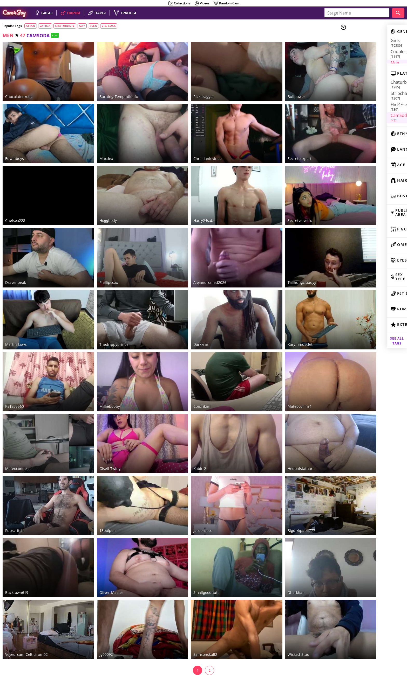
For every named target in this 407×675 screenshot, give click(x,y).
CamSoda (365, 101)
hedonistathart (272, 425)
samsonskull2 (186, 592)
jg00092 (96, 592)
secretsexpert (271, 146)
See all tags (378, 334)
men (8, 35)
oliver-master (102, 536)
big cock (109, 25)
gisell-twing (100, 425)
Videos (201, 3)
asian (30, 25)
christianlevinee (188, 146)
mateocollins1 (271, 369)
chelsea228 (15, 201)
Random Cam (226, 3)
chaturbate (65, 25)
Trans (363, 59)
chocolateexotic (18, 90)
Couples (365, 47)
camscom (364, 120)
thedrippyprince (104, 313)
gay (82, 25)
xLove (361, 114)
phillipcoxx (99, 257)
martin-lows (16, 313)
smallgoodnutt (187, 536)
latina (45, 25)
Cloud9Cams (392, 648)
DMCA (375, 648)
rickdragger (184, 90)
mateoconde (16, 425)
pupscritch (14, 481)
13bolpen (98, 481)
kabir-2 (180, 425)
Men (361, 53)
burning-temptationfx (109, 90)
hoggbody (98, 201)
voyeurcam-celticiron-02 (26, 592)
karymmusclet (271, 313)
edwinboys (14, 146)
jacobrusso (183, 481)
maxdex (96, 146)
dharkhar (267, 536)
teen (93, 25)
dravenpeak (15, 257)
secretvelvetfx (271, 201)
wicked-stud (270, 592)
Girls (363, 40)
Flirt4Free (365, 95)
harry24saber (186, 201)
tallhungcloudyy (273, 257)
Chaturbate (368, 82)
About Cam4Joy (356, 648)
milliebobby (100, 369)
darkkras (182, 313)
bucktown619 (16, 536)
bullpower (267, 90)
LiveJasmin (366, 107)
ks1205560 (14, 369)
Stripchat (366, 88)
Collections (179, 3)
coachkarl (183, 369)
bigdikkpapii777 (272, 481)
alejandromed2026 (190, 257)
